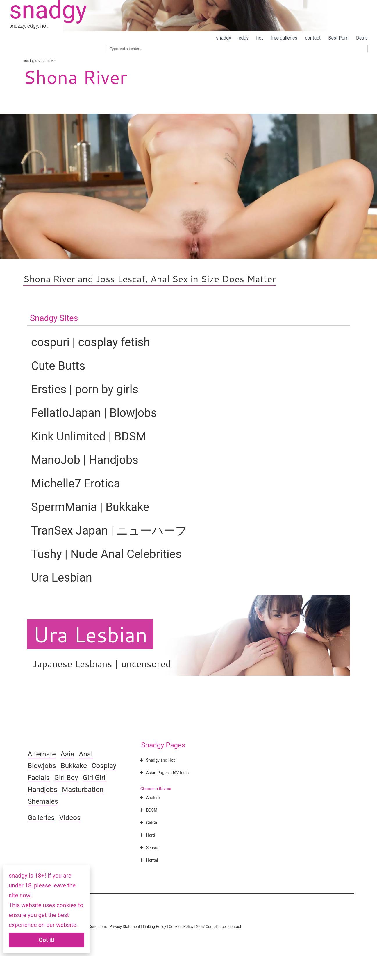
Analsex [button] (149, 798)
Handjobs (42, 789)
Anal (86, 754)
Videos (70, 818)
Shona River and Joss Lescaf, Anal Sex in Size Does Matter (149, 278)
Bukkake (74, 766)
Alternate (42, 754)
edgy (244, 38)
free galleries (284, 38)
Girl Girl (94, 778)
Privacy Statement (125, 926)
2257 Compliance (211, 926)
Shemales (43, 801)
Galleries (41, 818)
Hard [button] (146, 835)
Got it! (46, 940)
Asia (67, 754)
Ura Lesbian (90, 634)
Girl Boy (66, 778)
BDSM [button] (147, 810)
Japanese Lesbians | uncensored (102, 663)
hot (259, 38)
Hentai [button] (148, 860)
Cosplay (104, 766)
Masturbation (82, 789)
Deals (362, 38)
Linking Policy (154, 926)
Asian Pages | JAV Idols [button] (163, 773)
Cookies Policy (181, 926)
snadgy (223, 38)
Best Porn (338, 38)
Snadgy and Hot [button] (156, 760)
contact (313, 38)
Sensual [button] (149, 848)
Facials (39, 778)
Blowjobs (42, 766)
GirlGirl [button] (148, 823)
